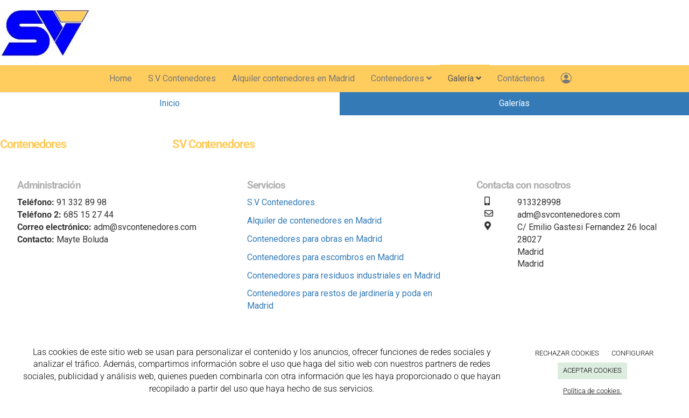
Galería (464, 78)
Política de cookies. (592, 391)
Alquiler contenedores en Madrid (293, 78)
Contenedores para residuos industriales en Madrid (343, 275)
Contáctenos (521, 78)
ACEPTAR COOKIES (592, 370)
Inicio (169, 103)
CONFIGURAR (632, 353)
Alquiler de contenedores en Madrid (314, 220)
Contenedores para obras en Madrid (314, 239)
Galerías (514, 103)
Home (120, 78)
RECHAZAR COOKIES (567, 353)
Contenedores (401, 78)
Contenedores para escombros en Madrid (325, 257)
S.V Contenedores (182, 78)
